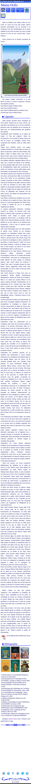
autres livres (13, 719)
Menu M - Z (13, 10)
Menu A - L (8, 10)
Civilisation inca (20, 10)
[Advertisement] (15, 748)
